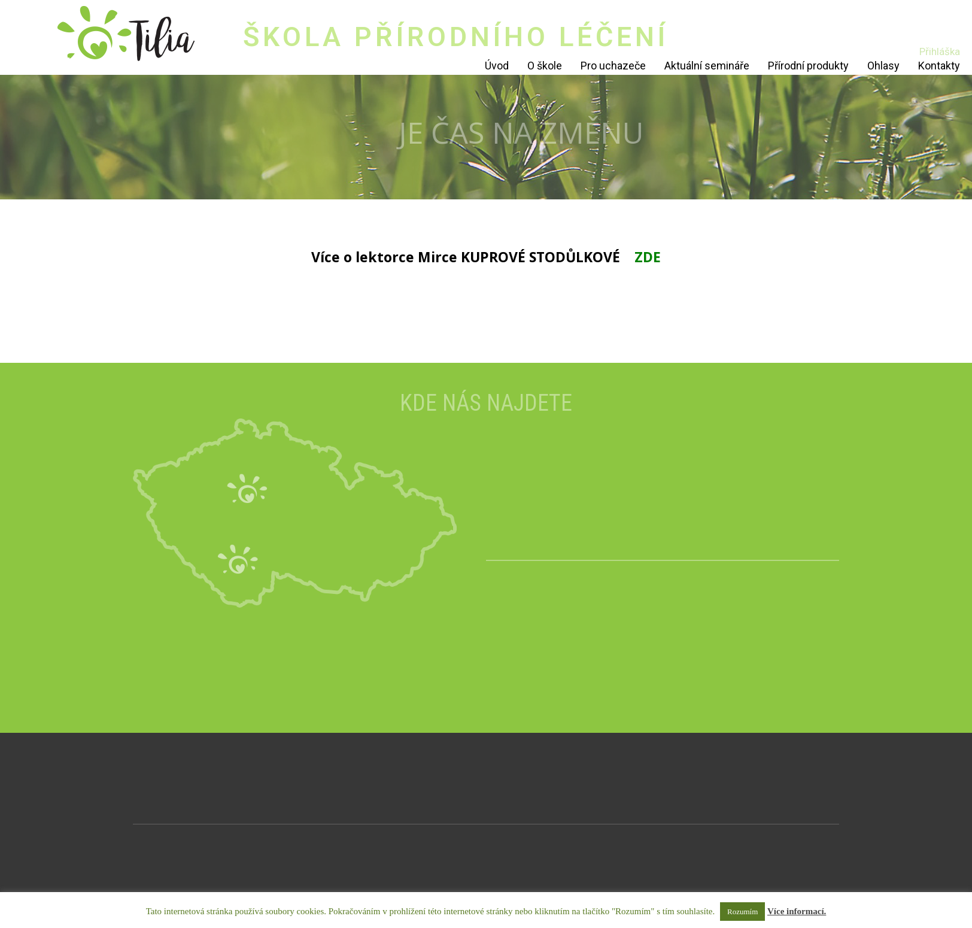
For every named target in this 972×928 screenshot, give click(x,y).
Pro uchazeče (613, 65)
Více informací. (796, 911)
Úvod (497, 65)
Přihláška (939, 51)
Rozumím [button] (742, 911)
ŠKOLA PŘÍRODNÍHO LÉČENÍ (456, 37)
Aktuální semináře (706, 65)
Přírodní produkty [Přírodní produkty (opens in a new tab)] (808, 65)
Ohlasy (883, 65)
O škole (544, 65)
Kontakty (939, 65)
